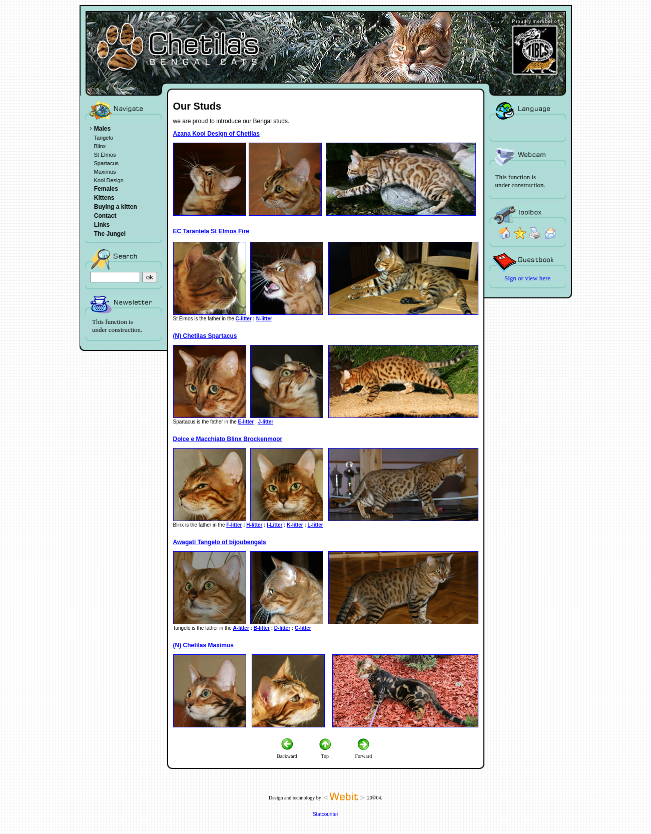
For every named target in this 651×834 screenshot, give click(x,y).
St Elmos (105, 155)
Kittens (104, 197)
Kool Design (109, 180)
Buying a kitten (115, 206)
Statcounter (325, 814)
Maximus (105, 172)
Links (102, 224)
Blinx (100, 146)
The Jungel (110, 233)
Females (106, 188)
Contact (105, 215)
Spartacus (106, 163)
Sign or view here (527, 278)
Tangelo (104, 138)
